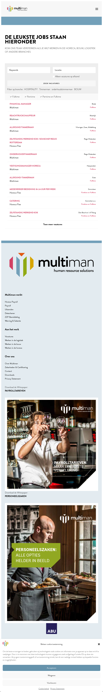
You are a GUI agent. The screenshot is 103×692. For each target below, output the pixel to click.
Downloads (9, 375)
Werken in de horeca (13, 348)
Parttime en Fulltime (50, 96)
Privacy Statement (57, 688)
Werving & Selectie (13, 320)
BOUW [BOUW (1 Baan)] (77, 89)
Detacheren (10, 313)
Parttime (29, 96)
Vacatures (9, 336)
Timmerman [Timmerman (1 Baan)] (44, 89)
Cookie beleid (44, 688)
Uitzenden (9, 309)
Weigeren (51, 675)
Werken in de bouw (13, 344)
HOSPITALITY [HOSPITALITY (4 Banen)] (31, 89)
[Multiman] (17, 9)
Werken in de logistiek (14, 340)
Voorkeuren (51, 682)
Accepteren (51, 667)
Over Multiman (11, 363)
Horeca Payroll (11, 301)
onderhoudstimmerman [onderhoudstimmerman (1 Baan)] (62, 89)
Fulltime (15, 96)
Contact (8, 371)
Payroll (8, 305)
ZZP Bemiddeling (12, 317)
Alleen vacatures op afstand (67, 76)
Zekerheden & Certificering (16, 367)
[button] (99, 644)
